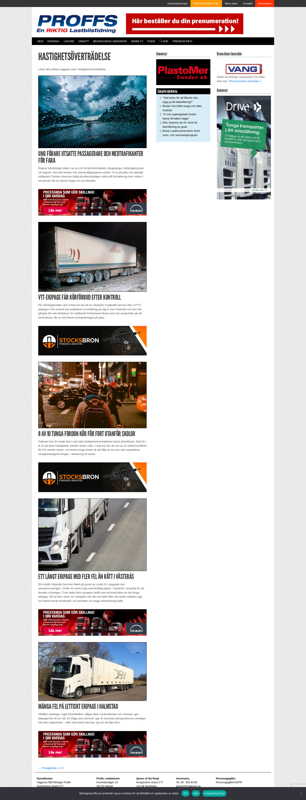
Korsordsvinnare (178, 3)
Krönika (53, 41)
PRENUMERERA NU (206, 3)
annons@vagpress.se (188, 786)
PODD (151, 41)
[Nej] (301, 793)
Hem (40, 41)
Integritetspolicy (214, 793)
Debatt (84, 41)
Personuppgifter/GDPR (229, 782)
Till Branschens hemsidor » (245, 81)
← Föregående (47, 768)
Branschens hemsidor (110, 41)
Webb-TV (137, 41)
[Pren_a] (183, 23)
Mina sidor (231, 3)
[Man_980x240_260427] (92, 202)
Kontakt (247, 3)
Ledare (69, 41)
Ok (185, 793)
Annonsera (264, 3)
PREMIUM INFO (182, 41)
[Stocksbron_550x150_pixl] (92, 340)
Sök (163, 41)
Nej (196, 793)
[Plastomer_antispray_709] (183, 72)
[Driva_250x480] (244, 147)
